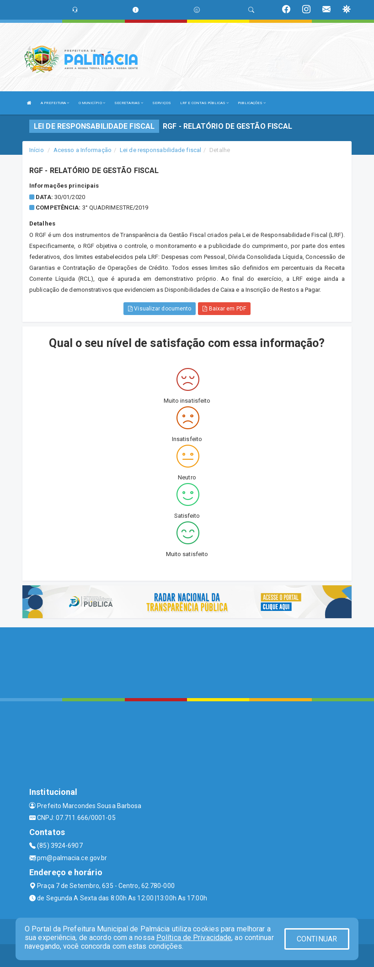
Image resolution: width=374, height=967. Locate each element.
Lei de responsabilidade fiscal (160, 150)
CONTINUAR (317, 939)
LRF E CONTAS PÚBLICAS (204, 103)
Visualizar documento (159, 308)
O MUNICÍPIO (92, 103)
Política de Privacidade (193, 937)
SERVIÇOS (161, 103)
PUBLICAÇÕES (252, 103)
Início (36, 150)
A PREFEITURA (55, 103)
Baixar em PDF (224, 308)
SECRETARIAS (128, 103)
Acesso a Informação (82, 150)
